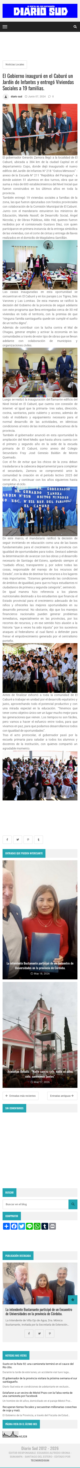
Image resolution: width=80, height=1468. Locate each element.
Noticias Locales (15, 64)
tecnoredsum (40, 1460)
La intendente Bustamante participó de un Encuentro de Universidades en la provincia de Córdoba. (39, 1311)
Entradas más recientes (21, 1095)
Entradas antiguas (62, 1095)
